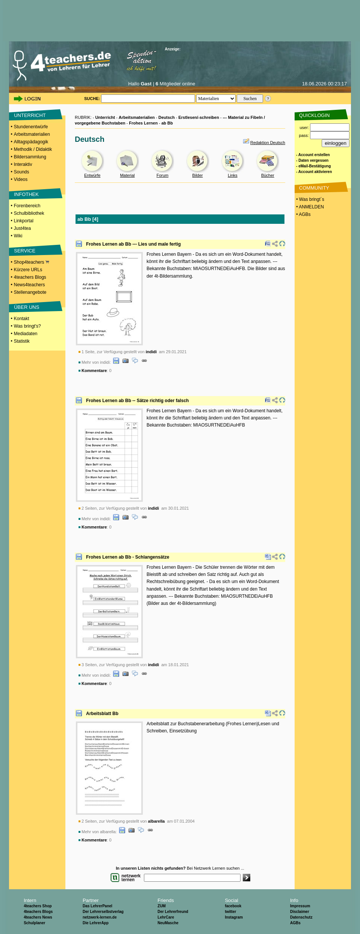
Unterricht (105, 117)
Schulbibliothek (29, 213)
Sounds (21, 172)
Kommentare (94, 370)
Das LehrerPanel (97, 906)
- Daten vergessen (312, 160)
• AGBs (303, 214)
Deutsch (167, 117)
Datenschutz (301, 917)
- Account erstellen (313, 155)
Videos (20, 179)
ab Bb (167, 123)
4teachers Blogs (30, 277)
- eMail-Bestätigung (313, 166)
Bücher (267, 175)
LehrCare (165, 917)
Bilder (197, 175)
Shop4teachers (31, 262)
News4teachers (29, 284)
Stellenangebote (30, 292)
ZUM (161, 906)
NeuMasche (167, 923)
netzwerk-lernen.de (100, 917)
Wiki (18, 235)
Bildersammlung (30, 156)
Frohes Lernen (143, 123)
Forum (162, 175)
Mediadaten (26, 333)
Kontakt (21, 318)
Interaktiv (23, 164)
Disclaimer (299, 912)
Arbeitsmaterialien (32, 134)
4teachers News (38, 917)
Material (127, 175)
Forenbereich (27, 205)
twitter (230, 912)
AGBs (295, 923)
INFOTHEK (26, 194)
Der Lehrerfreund (172, 912)
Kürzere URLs (28, 269)
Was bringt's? (27, 326)
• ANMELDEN (309, 207)
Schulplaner (34, 923)
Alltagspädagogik (31, 141)
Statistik (22, 341)
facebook (233, 906)
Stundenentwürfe (31, 126)
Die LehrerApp (96, 923)
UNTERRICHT (30, 115)
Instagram (234, 917)
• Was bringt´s (309, 199)
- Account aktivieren (314, 172)
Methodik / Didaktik (33, 149)
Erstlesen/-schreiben (198, 117)
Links (232, 175)
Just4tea (22, 228)
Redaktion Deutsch (267, 142)
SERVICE (24, 251)
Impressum (300, 906)
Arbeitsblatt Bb (102, 713)
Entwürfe (92, 175)
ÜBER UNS (26, 307)
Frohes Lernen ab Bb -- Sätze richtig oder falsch (137, 400)
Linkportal (23, 220)
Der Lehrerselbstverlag (103, 912)
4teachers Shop (37, 906)
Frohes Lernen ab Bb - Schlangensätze (127, 557)
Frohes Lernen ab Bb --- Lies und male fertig (133, 244)
